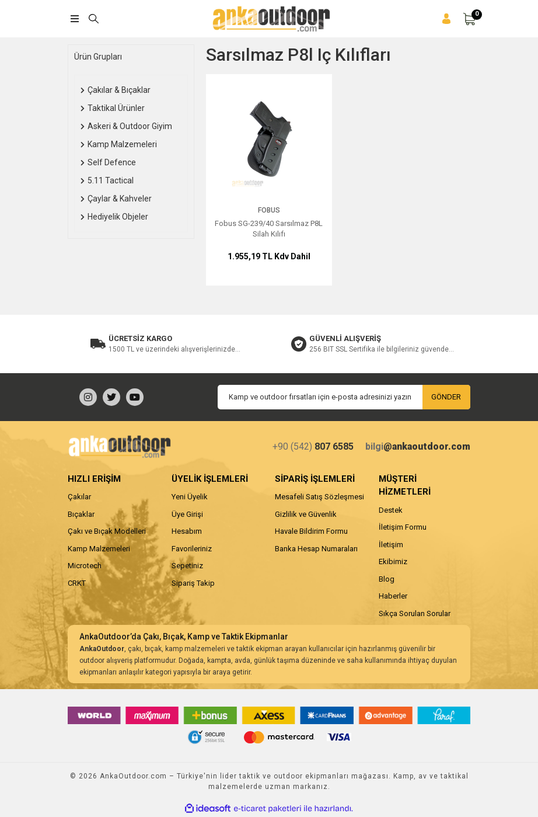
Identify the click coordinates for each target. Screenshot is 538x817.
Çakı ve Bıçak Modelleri (107, 531)
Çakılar (79, 496)
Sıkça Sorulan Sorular (414, 613)
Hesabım (187, 531)
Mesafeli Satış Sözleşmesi (319, 496)
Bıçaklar (81, 514)
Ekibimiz (393, 561)
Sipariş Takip (193, 583)
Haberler (393, 596)
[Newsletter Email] (344, 397)
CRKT (77, 583)
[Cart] (469, 19)
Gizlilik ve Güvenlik (306, 514)
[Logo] (271, 18)
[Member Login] (446, 19)
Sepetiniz (187, 565)
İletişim (391, 544)
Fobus (269, 210)
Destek (391, 510)
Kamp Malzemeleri (99, 548)
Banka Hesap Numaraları (316, 548)
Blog (386, 579)
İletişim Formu (403, 527)
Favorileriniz (192, 548)
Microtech (85, 565)
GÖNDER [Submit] (446, 396)
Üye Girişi (187, 514)
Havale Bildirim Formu (311, 531)
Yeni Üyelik (190, 496)
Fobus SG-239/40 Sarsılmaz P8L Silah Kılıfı (269, 228)
